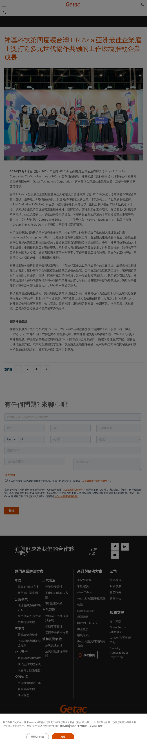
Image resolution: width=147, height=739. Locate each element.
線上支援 (115, 621)
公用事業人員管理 (29, 616)
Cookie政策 (93, 731)
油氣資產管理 (54, 645)
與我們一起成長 (87, 623)
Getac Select (85, 611)
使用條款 (73, 731)
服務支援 (117, 612)
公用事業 (21, 599)
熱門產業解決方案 (29, 571)
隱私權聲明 (53, 731)
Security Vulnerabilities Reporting (119, 652)
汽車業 (19, 628)
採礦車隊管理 (54, 627)
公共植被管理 (26, 622)
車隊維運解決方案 (29, 683)
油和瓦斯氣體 (52, 639)
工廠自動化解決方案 (56, 595)
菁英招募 (115, 592)
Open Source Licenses (118, 629)
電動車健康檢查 (28, 635)
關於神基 (115, 580)
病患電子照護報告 (29, 670)
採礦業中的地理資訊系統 (56, 618)
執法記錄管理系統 (29, 664)
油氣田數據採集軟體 (56, 653)
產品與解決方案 (89, 571)
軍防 (18, 580)
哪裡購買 (83, 617)
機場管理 (23, 695)
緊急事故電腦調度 (29, 658)
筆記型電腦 (84, 580)
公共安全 (21, 651)
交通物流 (21, 677)
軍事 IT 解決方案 (28, 587)
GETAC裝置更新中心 (120, 640)
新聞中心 (115, 599)
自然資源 (48, 610)
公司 (113, 571)
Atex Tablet (84, 592)
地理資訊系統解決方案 (29, 608)
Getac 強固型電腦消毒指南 (91, 644)
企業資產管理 (54, 587)
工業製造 (48, 580)
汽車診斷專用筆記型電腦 (29, 643)
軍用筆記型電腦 (28, 593)
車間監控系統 (54, 603)
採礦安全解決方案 (56, 633)
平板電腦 (83, 586)
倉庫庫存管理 (26, 689)
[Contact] (142, 4)
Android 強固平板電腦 (91, 599)
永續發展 (115, 586)
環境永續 (83, 635)
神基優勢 (83, 629)
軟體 (80, 605)
